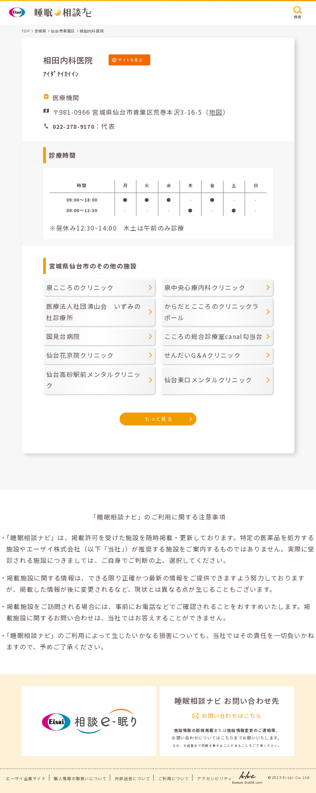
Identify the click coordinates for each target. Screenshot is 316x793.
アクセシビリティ (214, 778)
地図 (216, 112)
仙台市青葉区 (63, 31)
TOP (26, 31)
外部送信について (132, 778)
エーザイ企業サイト (26, 778)
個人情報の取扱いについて (80, 778)
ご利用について (173, 778)
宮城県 (41, 31)
